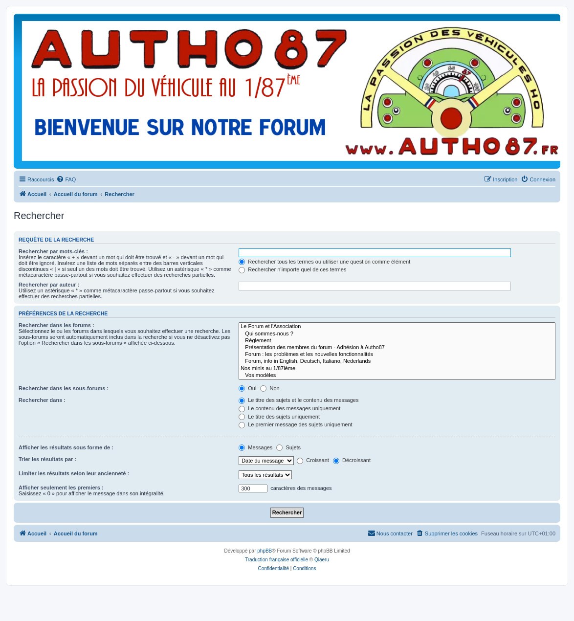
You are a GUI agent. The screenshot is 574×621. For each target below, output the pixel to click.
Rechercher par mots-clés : (53, 251)
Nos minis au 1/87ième (397, 368)
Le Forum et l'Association (397, 326)
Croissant (313, 460)
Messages (255, 447)
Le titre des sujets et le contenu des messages (298, 400)
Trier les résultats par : (47, 459)
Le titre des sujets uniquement (279, 417)
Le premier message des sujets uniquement (295, 424)
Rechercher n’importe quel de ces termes (292, 269)
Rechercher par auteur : (49, 285)
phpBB (264, 551)
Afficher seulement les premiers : (61, 487)
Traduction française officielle (276, 559)
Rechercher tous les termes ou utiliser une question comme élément (324, 262)
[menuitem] (66, 179)
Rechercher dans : (42, 400)
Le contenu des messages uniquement (289, 408)
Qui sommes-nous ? (397, 334)
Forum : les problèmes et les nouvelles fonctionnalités (397, 354)
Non (269, 388)
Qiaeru (321, 559)
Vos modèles (397, 375)
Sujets (288, 447)
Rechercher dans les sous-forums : (64, 388)
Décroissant (352, 460)
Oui (247, 388)
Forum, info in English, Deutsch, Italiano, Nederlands (397, 361)
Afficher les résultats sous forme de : (66, 447)
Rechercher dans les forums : (56, 325)
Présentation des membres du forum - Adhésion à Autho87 (397, 347)
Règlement (397, 340)
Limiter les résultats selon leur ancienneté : (74, 473)
